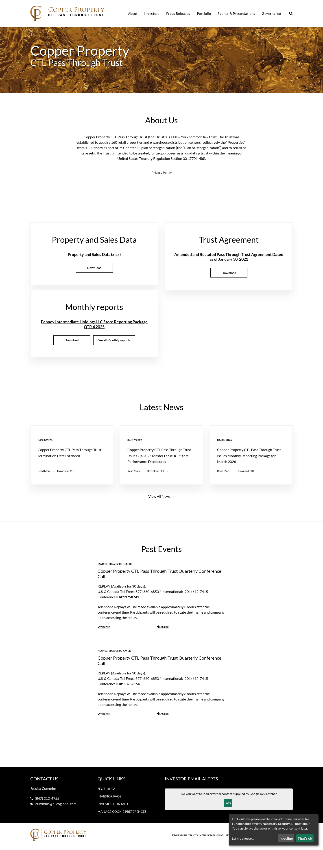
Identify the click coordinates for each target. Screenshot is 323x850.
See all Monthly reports (114, 344)
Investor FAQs (109, 800)
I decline (286, 838)
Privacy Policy (162, 176)
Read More (44, 474)
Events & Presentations (236, 13)
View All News (159, 500)
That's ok (305, 838)
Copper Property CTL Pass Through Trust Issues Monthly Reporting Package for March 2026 (249, 459)
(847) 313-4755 (47, 801)
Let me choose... (243, 838)
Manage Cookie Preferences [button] (122, 815)
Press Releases (178, 13)
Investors (151, 13)
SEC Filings (106, 792)
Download (100, 272)
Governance (271, 13)
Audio (163, 630)
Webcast (104, 630)
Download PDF (66, 474)
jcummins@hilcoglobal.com (55, 807)
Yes (228, 806)
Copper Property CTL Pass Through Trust (199, 838)
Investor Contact (113, 807)
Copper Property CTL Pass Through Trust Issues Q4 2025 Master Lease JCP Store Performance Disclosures (159, 459)
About (133, 13)
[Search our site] (291, 13)
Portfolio (204, 13)
